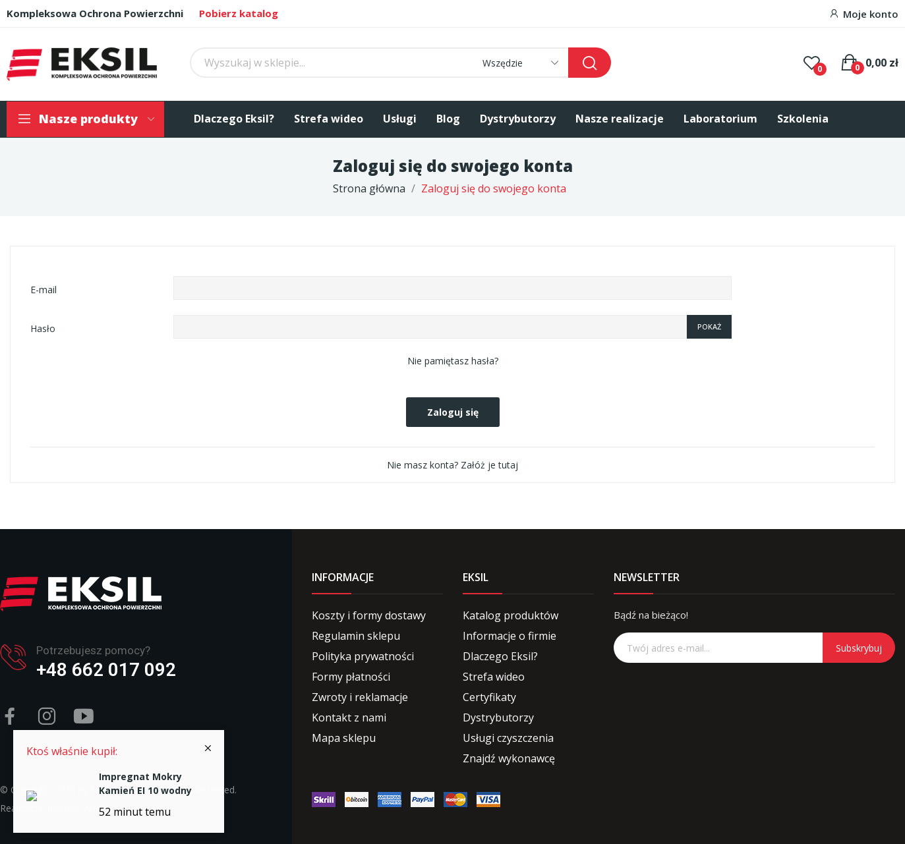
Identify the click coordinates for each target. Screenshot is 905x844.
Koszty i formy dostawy (369, 615)
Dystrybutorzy (498, 717)
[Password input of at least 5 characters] (430, 327)
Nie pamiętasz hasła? (452, 360)
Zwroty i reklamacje (360, 697)
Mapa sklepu (344, 738)
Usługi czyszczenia (508, 738)
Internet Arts (74, 808)
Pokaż (709, 326)
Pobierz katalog (238, 13)
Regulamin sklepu (356, 636)
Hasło (42, 328)
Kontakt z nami (349, 717)
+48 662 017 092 (106, 670)
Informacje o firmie (509, 636)
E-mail (43, 289)
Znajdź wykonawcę (509, 758)
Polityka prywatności (363, 656)
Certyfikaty (489, 697)
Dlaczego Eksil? (500, 656)
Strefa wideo (494, 676)
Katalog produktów (510, 615)
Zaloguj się (453, 412)
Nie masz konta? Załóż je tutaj (452, 465)
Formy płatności (351, 676)
